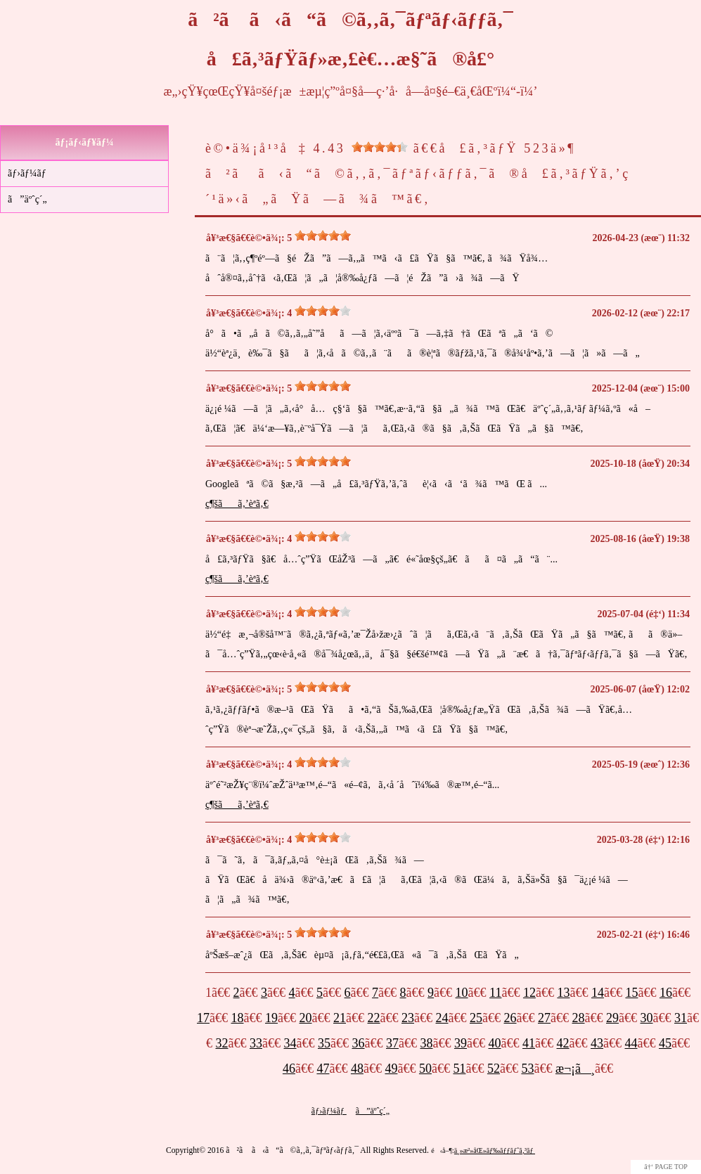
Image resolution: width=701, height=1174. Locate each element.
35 (324, 1043)
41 (528, 1043)
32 (222, 1043)
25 (476, 1018)
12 (529, 993)
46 (289, 1069)
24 (442, 1018)
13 (563, 993)
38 (426, 1043)
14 (597, 993)
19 (271, 1018)
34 (290, 1043)
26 (510, 1018)
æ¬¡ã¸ (575, 1069)
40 (495, 1043)
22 (374, 1018)
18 (237, 1018)
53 (527, 1069)
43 (597, 1043)
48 (357, 1069)
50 (425, 1069)
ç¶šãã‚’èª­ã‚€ (237, 503)
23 (407, 1018)
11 (495, 993)
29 (612, 1018)
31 (680, 1018)
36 (358, 1043)
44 (631, 1043)
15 (631, 993)
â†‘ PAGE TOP (666, 1166)
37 (392, 1043)
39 (460, 1043)
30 (647, 1018)
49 (391, 1069)
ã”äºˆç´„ (27, 199)
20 (306, 1018)
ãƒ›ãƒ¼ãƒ (28, 173)
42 (563, 1043)
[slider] (380, 147)
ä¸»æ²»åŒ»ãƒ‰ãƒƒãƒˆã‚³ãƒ (494, 1150)
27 (544, 1018)
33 (256, 1043)
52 (493, 1069)
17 (203, 1018)
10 (462, 993)
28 (578, 1018)
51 (459, 1069)
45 (665, 1043)
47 (322, 1069)
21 (339, 1018)
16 (666, 993)
